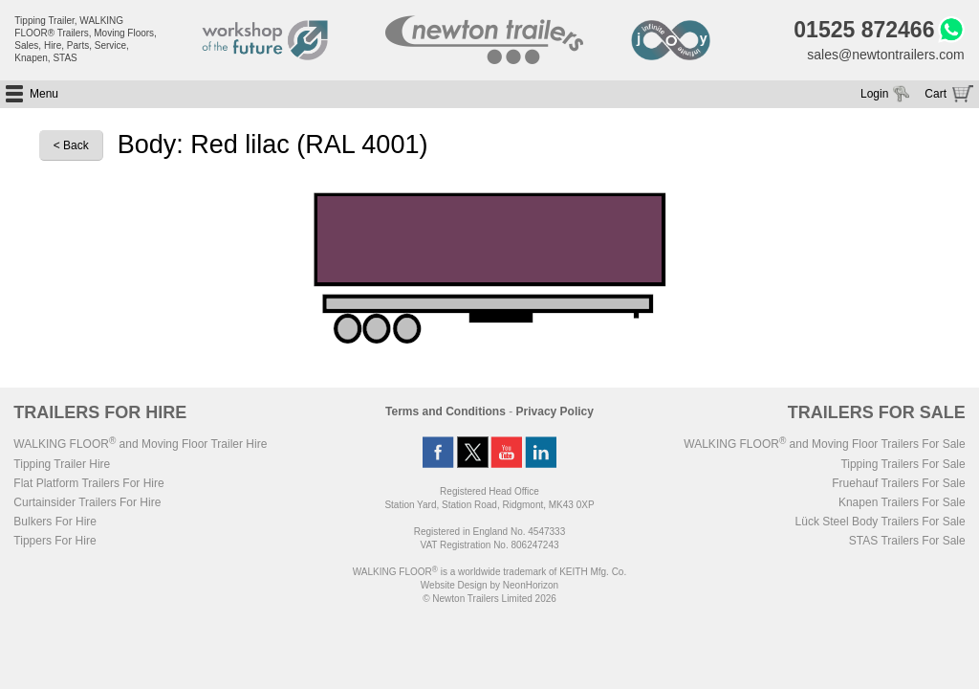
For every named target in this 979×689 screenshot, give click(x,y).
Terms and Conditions (445, 411)
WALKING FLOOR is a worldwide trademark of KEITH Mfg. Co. (489, 572)
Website (454, 585)
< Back (71, 145)
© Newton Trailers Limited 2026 (489, 598)
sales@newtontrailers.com (885, 54)
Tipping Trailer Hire (61, 464)
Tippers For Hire (54, 540)
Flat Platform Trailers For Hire (88, 483)
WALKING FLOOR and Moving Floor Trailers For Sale (824, 444)
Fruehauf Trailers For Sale (898, 483)
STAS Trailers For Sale (907, 540)
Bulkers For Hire (55, 521)
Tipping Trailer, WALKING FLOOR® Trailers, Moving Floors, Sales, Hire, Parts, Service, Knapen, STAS (85, 39)
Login (874, 93)
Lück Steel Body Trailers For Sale (880, 521)
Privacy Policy (555, 411)
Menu (44, 93)
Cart (935, 93)
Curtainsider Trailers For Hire (87, 502)
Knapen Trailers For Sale (902, 502)
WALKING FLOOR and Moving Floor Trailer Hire (140, 444)
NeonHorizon (530, 585)
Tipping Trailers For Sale (902, 464)
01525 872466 (864, 29)
